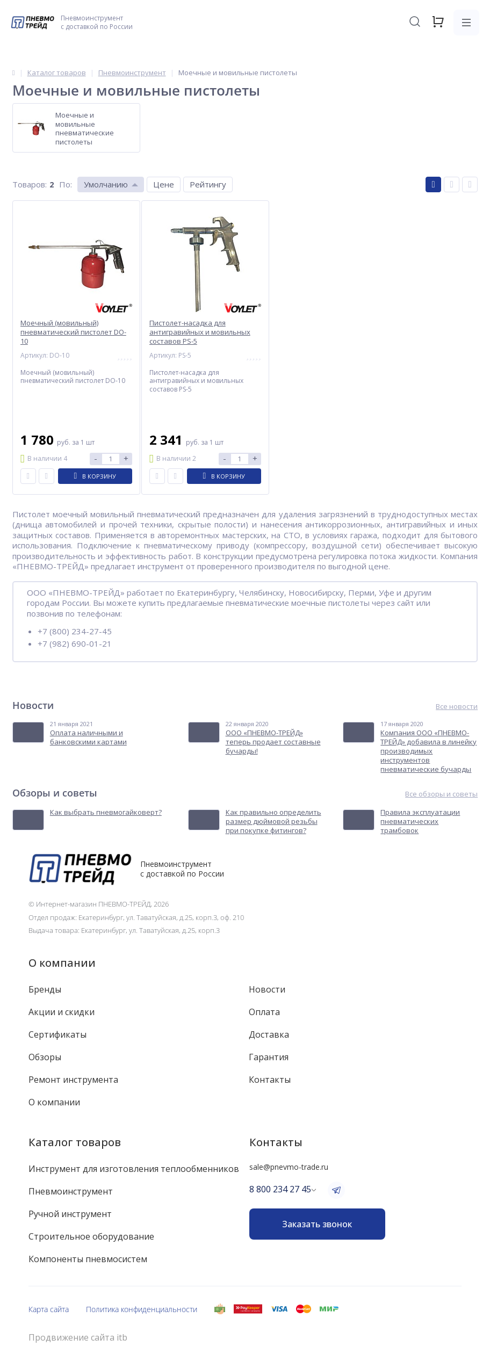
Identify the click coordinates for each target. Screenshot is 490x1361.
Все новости (457, 706)
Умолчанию (106, 184)
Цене (163, 184)
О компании (62, 962)
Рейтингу (208, 184)
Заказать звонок (317, 1224)
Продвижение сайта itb (77, 1337)
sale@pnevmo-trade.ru (288, 1167)
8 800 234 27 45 (280, 1189)
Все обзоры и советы (441, 794)
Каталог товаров (74, 1142)
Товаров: (29, 184)
